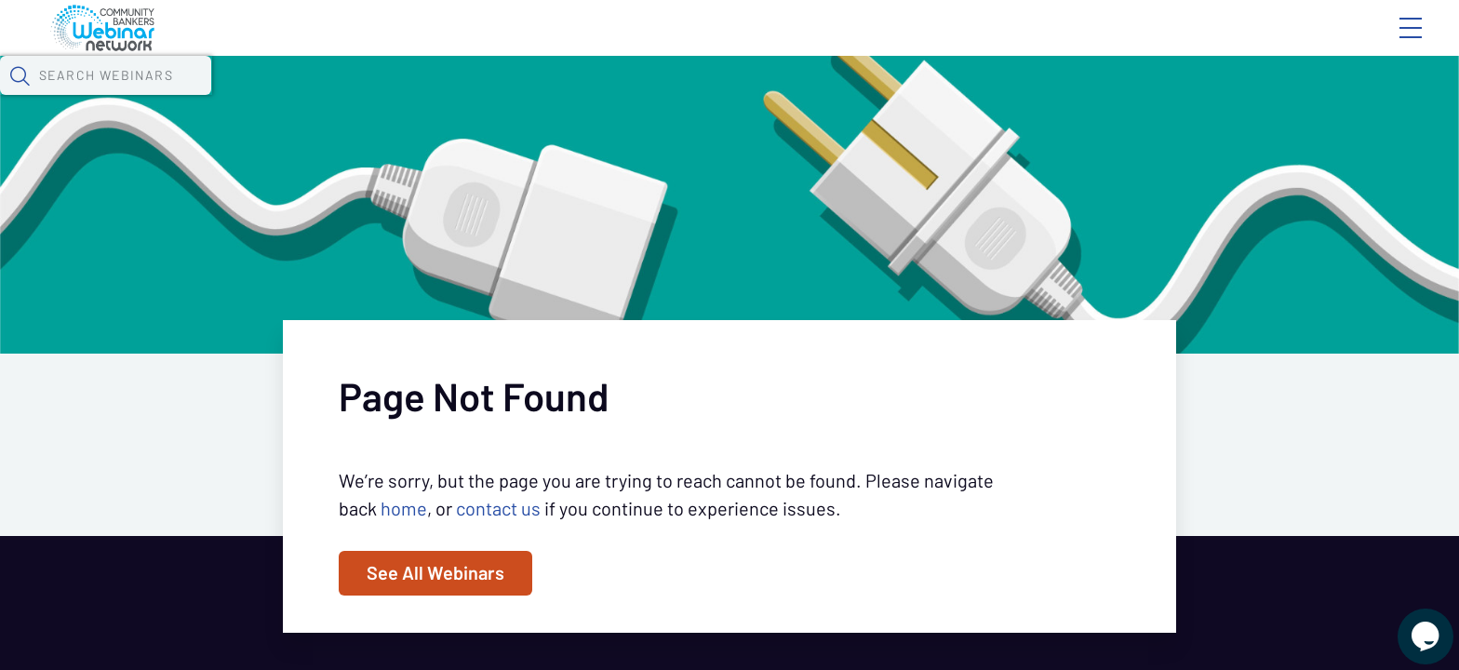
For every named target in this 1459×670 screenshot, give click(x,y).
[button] (1078, 95)
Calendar (448, 98)
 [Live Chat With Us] (1409, 623)
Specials (668, 98)
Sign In (1389, 44)
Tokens (542, 98)
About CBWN (1261, 44)
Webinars (345, 98)
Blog (1146, 44)
